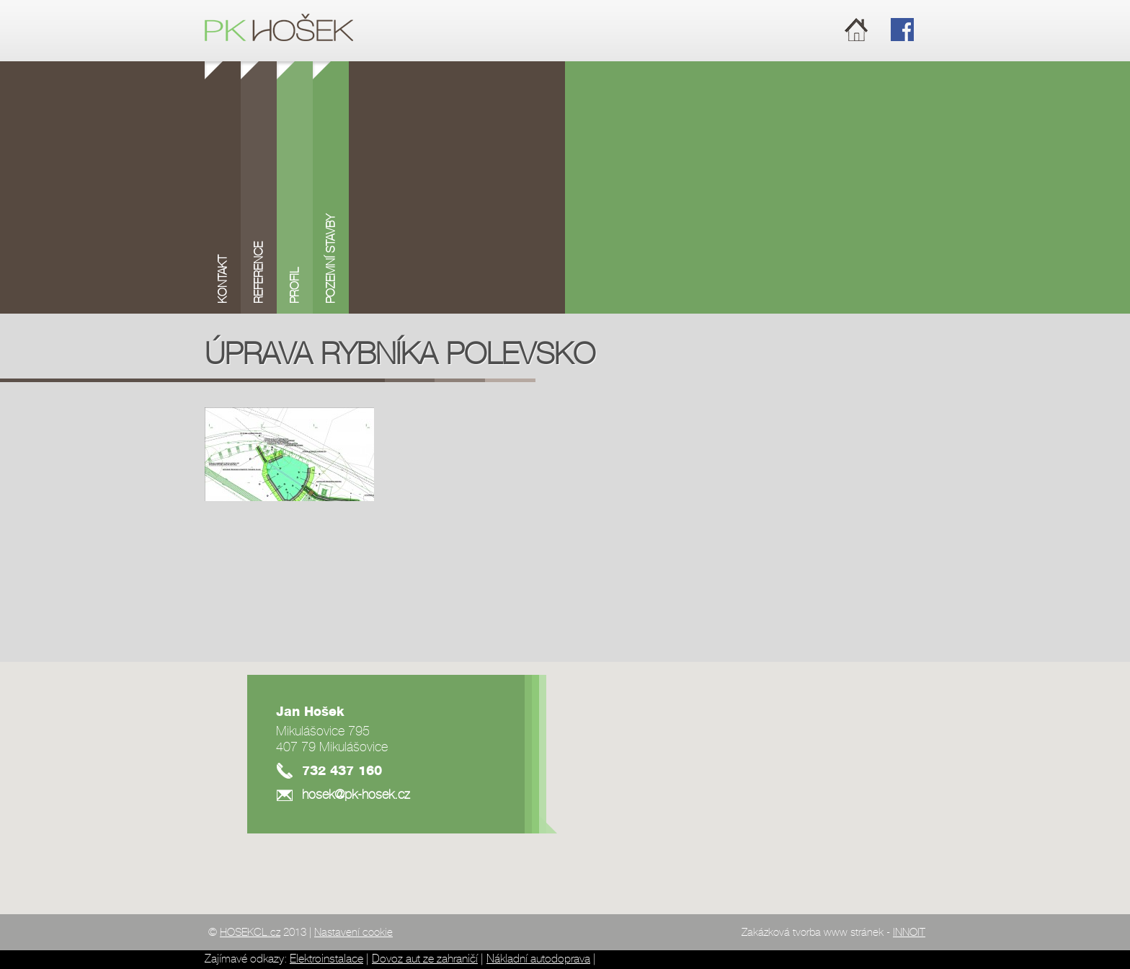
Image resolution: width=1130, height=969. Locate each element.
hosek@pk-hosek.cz (356, 795)
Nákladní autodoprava (538, 959)
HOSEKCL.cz (250, 933)
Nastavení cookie (353, 933)
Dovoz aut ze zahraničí (425, 959)
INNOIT (909, 933)
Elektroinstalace (326, 959)
